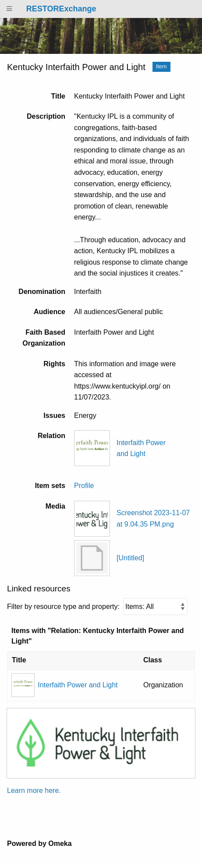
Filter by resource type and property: (97, 606)
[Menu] (9, 9)
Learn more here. (34, 790)
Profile (84, 485)
